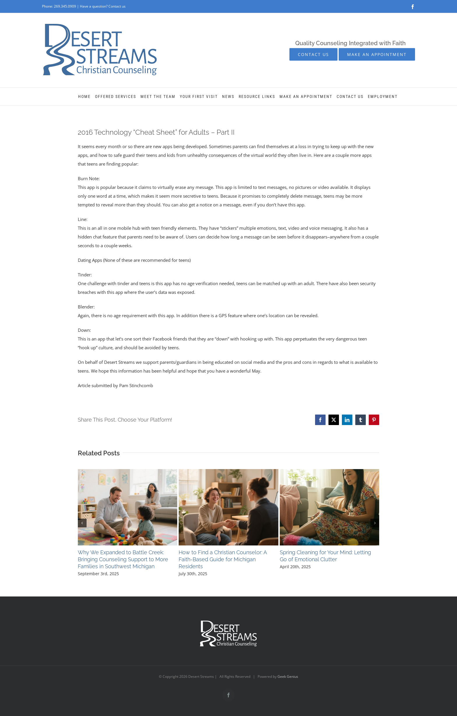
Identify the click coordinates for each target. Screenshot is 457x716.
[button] (82, 523)
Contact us (117, 6)
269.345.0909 (65, 6)
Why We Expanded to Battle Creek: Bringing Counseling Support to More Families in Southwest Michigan (123, 559)
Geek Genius (287, 676)
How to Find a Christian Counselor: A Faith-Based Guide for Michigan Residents (223, 559)
